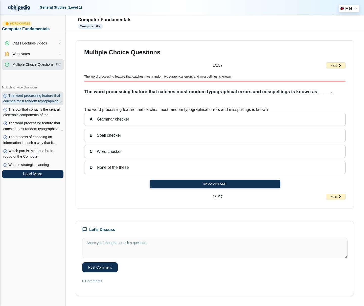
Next (335, 65)
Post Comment (100, 267)
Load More (32, 174)
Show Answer (214, 183)
